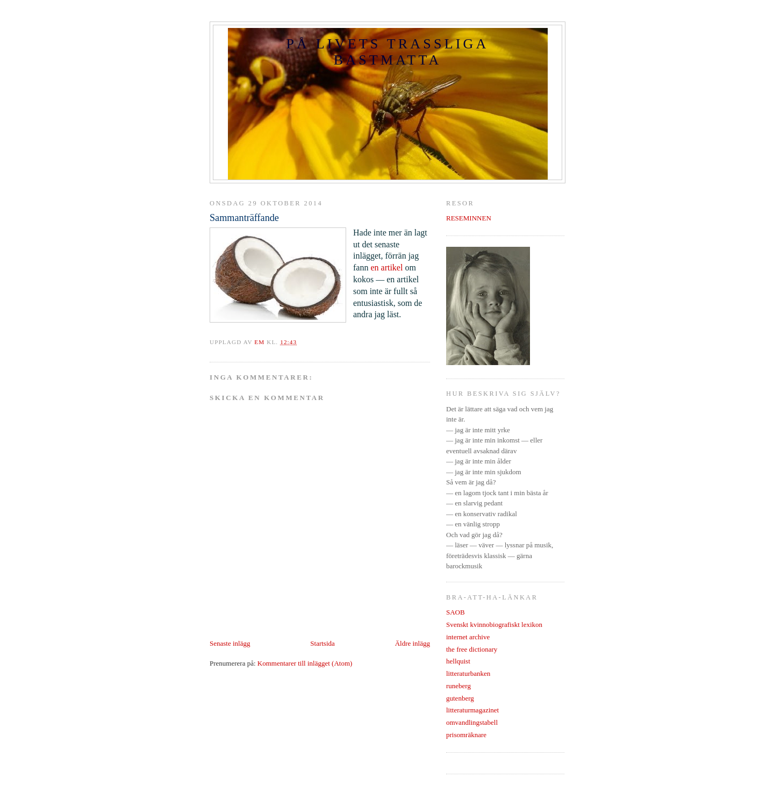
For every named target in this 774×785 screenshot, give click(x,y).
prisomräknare (466, 735)
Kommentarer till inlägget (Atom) (305, 663)
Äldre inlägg (412, 643)
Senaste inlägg (230, 643)
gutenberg (460, 698)
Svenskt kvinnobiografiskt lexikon (494, 624)
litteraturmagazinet (472, 710)
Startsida (322, 643)
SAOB (455, 612)
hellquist (458, 661)
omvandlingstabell (472, 722)
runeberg (458, 686)
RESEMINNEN (468, 218)
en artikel (387, 267)
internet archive (468, 637)
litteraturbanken (468, 673)
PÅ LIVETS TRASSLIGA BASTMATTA (387, 52)
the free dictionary (471, 649)
